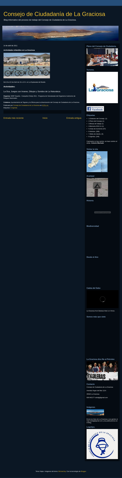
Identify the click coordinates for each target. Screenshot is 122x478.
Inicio (45, 118)
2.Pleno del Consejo (95, 121)
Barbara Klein (103, 311)
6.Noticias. (92, 131)
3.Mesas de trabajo (94, 124)
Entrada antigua (73, 118)
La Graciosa (91, 311)
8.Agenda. (14, 108)
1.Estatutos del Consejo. (96, 118)
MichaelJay (62, 471)
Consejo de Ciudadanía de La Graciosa (54, 14)
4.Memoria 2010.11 (94, 126)
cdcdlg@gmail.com (101, 397)
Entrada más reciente (13, 118)
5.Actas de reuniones (95, 129)
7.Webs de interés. (94, 134)
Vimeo (112, 311)
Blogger (83, 471)
